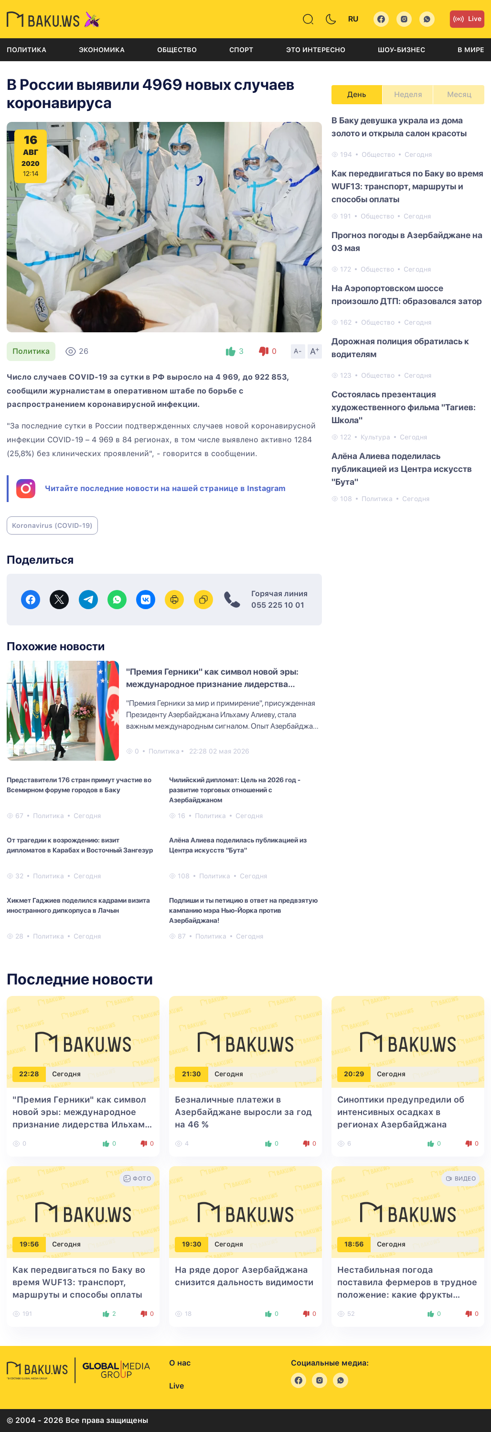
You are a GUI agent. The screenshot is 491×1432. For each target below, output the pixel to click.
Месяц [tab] (459, 94)
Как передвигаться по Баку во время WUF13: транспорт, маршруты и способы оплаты (407, 186)
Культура (375, 437)
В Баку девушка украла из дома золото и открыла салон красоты (399, 126)
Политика (26, 50)
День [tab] (356, 94)
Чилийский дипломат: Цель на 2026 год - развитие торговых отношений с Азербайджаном (234, 790)
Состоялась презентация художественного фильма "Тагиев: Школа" (403, 407)
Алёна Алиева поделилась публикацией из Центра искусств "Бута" (238, 845)
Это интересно (315, 50)
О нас (180, 1362)
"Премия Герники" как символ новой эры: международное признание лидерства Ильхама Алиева (212, 684)
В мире (471, 50)
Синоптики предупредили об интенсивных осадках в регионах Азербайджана (400, 1111)
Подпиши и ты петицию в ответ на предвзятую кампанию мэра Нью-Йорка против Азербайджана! (243, 910)
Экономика (102, 50)
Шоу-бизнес (401, 50)
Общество (177, 50)
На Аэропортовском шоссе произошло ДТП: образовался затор (406, 294)
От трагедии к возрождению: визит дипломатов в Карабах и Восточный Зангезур (80, 845)
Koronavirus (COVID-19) (52, 525)
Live (467, 19)
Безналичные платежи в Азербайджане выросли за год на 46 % (243, 1111)
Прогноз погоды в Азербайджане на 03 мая (406, 241)
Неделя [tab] (408, 94)
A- (298, 351)
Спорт (241, 50)
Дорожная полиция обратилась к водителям (400, 347)
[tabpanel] (407, 309)
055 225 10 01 (277, 605)
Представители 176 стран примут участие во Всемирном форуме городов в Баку (79, 785)
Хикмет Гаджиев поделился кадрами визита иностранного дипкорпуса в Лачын (78, 905)
